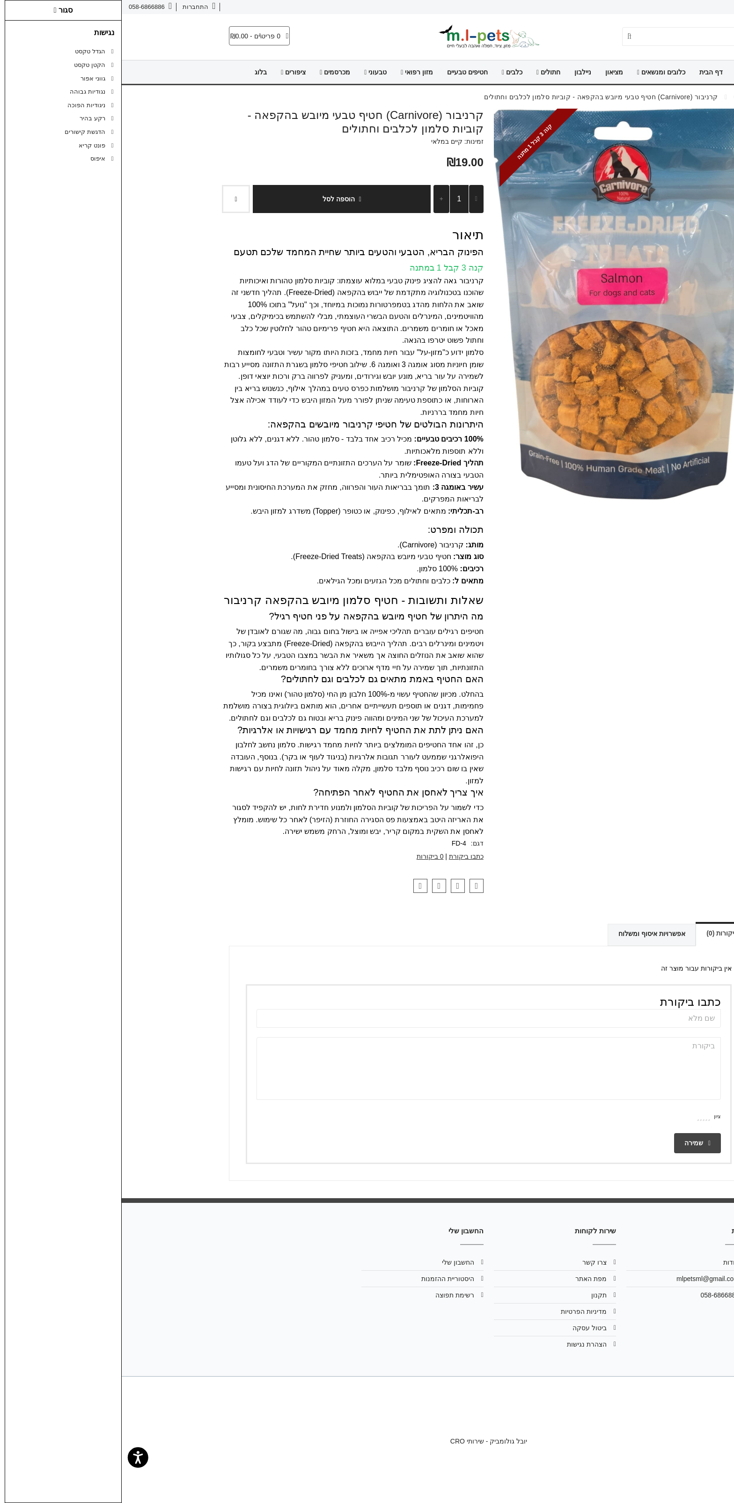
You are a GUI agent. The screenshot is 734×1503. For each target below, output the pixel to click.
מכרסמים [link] (213, 72)
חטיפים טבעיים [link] (345, 72)
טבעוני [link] (253, 72)
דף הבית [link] (589, 72)
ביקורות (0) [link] (594, 933)
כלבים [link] (390, 72)
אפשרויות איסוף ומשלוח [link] (511, 933)
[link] (713, 1482)
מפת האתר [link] (469, 1278)
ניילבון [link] (461, 72)
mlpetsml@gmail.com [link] (586, 1278)
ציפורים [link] (171, 72)
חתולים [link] (427, 72)
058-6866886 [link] (598, 1295)
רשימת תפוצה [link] (333, 1295)
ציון (595, 1116)
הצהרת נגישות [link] (465, 1344)
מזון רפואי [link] (295, 72)
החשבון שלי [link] (336, 1262)
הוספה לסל (220, 199)
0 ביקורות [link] (308, 856)
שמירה (576, 1143)
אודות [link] (705, 6)
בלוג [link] (139, 72)
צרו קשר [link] (675, 6)
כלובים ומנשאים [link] (539, 72)
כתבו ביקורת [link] (344, 856)
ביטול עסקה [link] (468, 1328)
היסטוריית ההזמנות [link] (326, 1278)
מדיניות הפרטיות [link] (462, 1311)
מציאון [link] (492, 72)
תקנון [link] (477, 1295)
